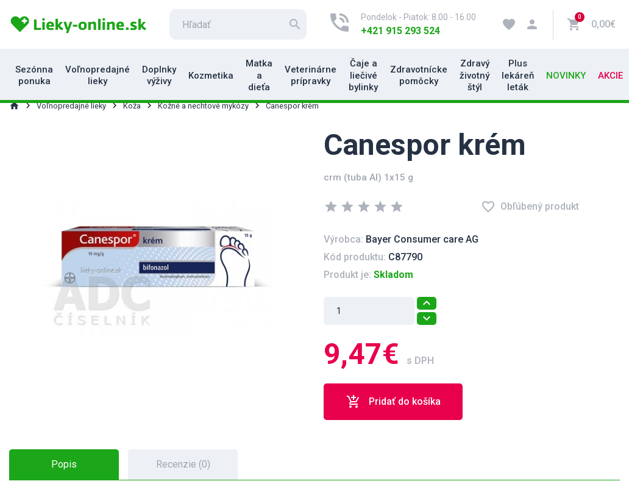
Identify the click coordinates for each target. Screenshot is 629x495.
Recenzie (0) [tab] (183, 464)
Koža (132, 105)
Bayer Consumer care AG (422, 239)
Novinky (566, 75)
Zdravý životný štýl (474, 75)
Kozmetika (210, 75)
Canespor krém (292, 105)
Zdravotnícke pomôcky (418, 75)
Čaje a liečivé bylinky (363, 75)
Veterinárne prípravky (310, 75)
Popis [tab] (64, 464)
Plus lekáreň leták (518, 75)
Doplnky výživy (159, 75)
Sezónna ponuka (34, 75)
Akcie (610, 75)
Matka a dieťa (259, 75)
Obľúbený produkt (530, 206)
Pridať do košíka (393, 401)
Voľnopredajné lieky (97, 75)
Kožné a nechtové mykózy (203, 105)
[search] (238, 24)
